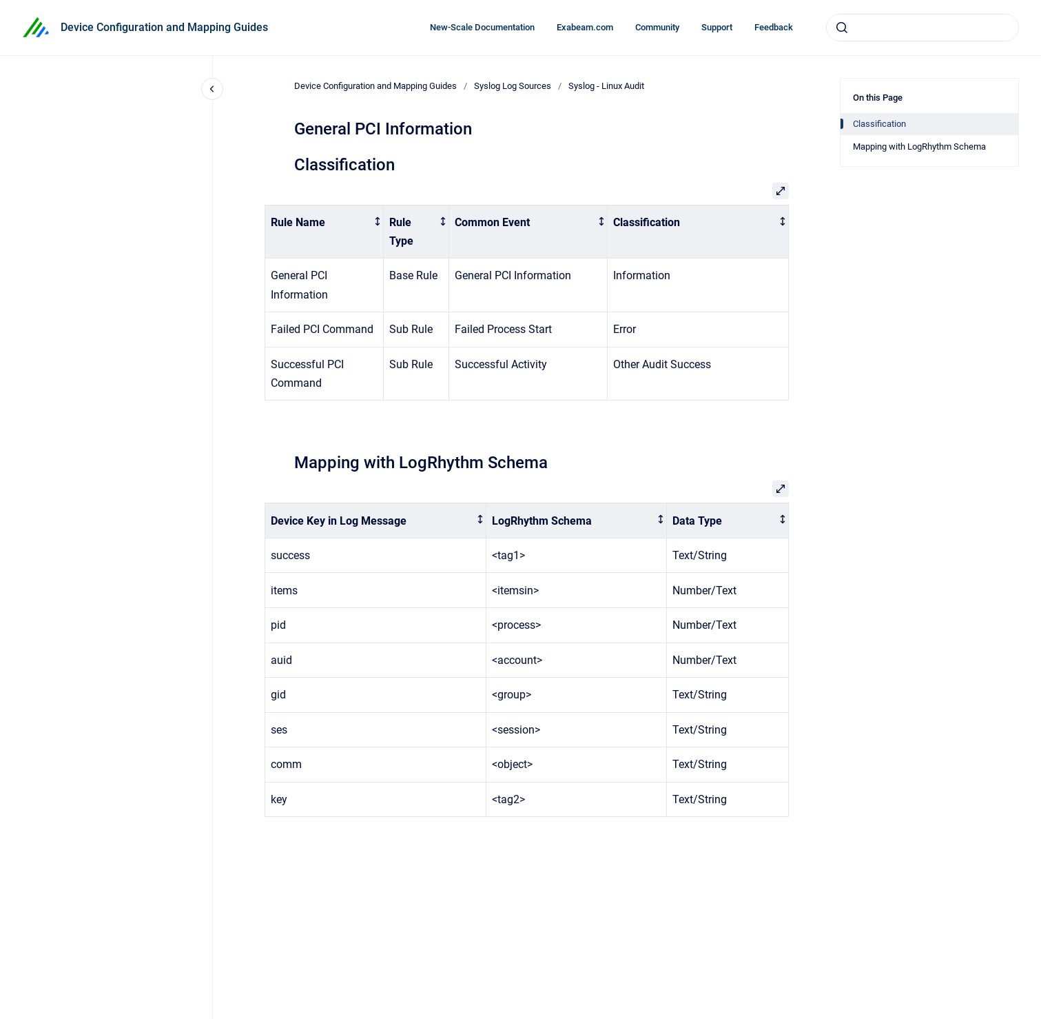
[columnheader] (324, 232)
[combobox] (922, 27)
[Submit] (842, 28)
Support (716, 27)
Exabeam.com (585, 27)
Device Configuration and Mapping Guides (164, 27)
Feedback (773, 27)
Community (657, 27)
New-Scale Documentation (482, 27)
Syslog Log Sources (512, 86)
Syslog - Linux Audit (606, 86)
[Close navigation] (212, 89)
